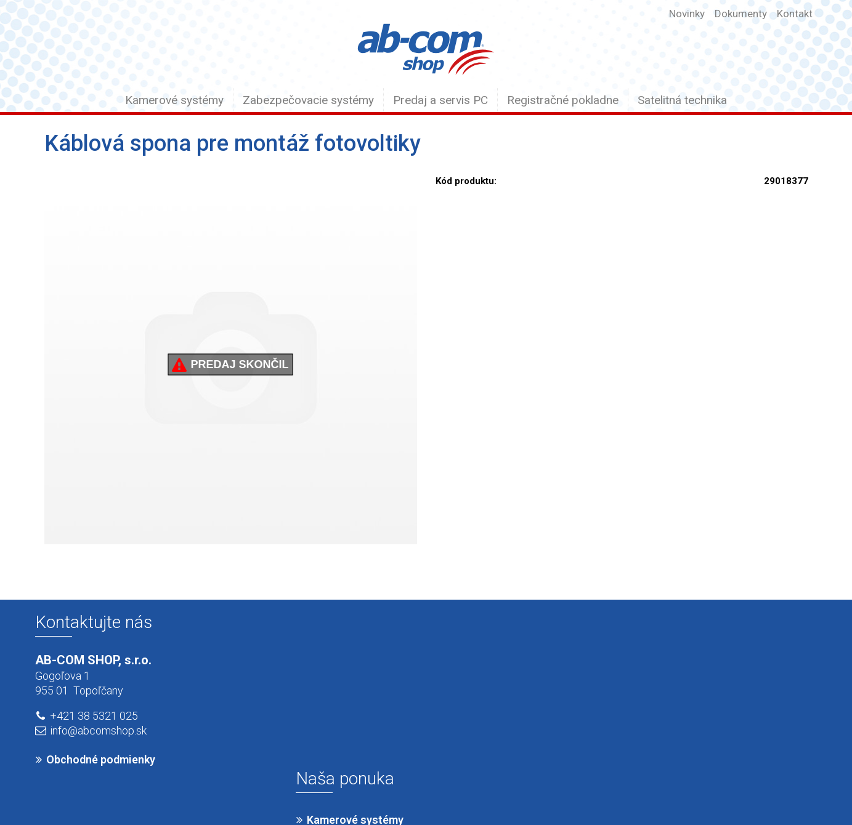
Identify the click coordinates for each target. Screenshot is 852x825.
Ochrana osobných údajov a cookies (525, 789)
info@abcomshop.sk (98, 730)
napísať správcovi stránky (409, 789)
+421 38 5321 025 (94, 715)
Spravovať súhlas (627, 789)
